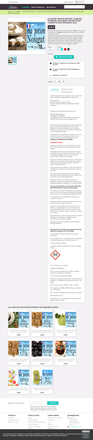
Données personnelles (34, 426)
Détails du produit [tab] (67, 89)
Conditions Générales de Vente (36, 422)
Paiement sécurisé (33, 424)
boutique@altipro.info (75, 426)
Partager (54, 81)
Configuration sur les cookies (86, 435)
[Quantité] (50, 57)
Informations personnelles (55, 418)
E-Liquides (25, 7)
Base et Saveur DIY (38, 7)
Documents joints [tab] (66, 92)
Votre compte (53, 415)
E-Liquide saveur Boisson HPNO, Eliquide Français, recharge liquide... (18, 388)
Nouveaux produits (13, 420)
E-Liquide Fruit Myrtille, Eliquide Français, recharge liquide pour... (42, 359)
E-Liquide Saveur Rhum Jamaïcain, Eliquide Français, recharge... (18, 331)
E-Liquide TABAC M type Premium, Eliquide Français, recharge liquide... (42, 331)
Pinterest (63, 81)
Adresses (50, 424)
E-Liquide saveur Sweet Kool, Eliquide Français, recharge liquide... (42, 388)
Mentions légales (32, 420)
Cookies (30, 428)
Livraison (30, 418)
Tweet (59, 81)
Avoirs (49, 422)
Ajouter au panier (64, 57)
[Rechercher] (74, 6)
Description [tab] (55, 89)
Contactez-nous (13, 2)
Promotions (11, 418)
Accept (85, 431)
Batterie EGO (51, 7)
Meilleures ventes (13, 422)
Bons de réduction (53, 426)
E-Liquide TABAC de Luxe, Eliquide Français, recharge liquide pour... (18, 359)
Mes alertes (51, 428)
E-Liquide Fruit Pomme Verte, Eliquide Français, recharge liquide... (65, 331)
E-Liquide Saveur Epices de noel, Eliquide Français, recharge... (66, 359)
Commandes (51, 420)
